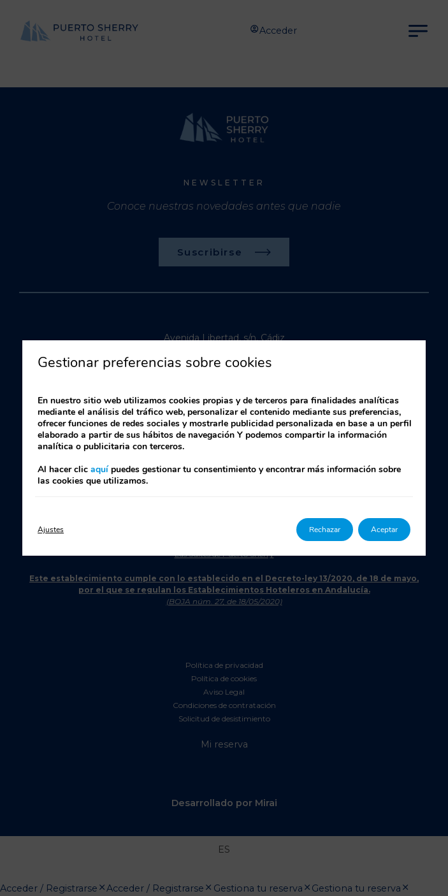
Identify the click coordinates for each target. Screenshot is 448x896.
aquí (99, 469)
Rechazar (324, 529)
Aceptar (384, 529)
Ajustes (51, 529)
